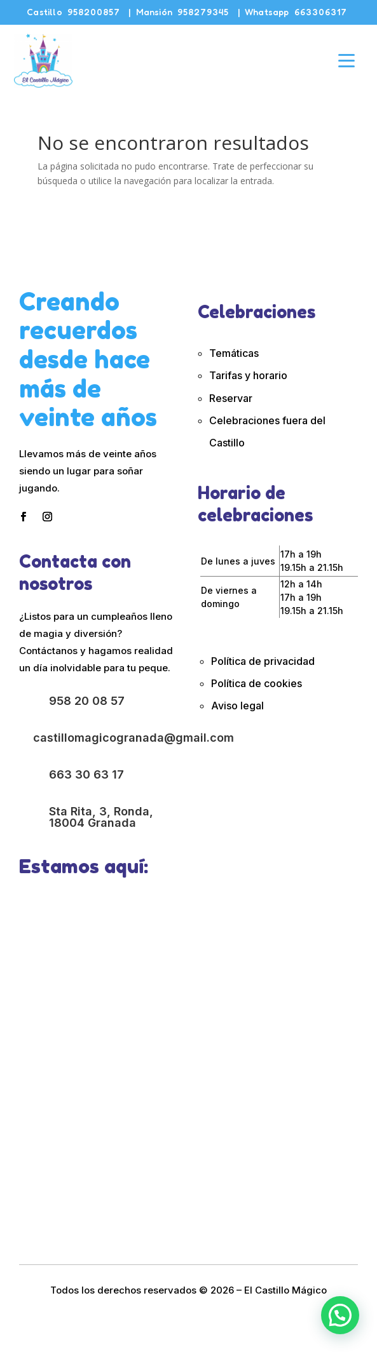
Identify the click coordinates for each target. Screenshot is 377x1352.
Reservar (230, 398)
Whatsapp (296, 11)
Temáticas (234, 353)
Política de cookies (258, 683)
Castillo (73, 11)
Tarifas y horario (248, 375)
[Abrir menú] (346, 60)
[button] (340, 1315)
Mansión (183, 11)
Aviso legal (237, 705)
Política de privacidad (263, 661)
